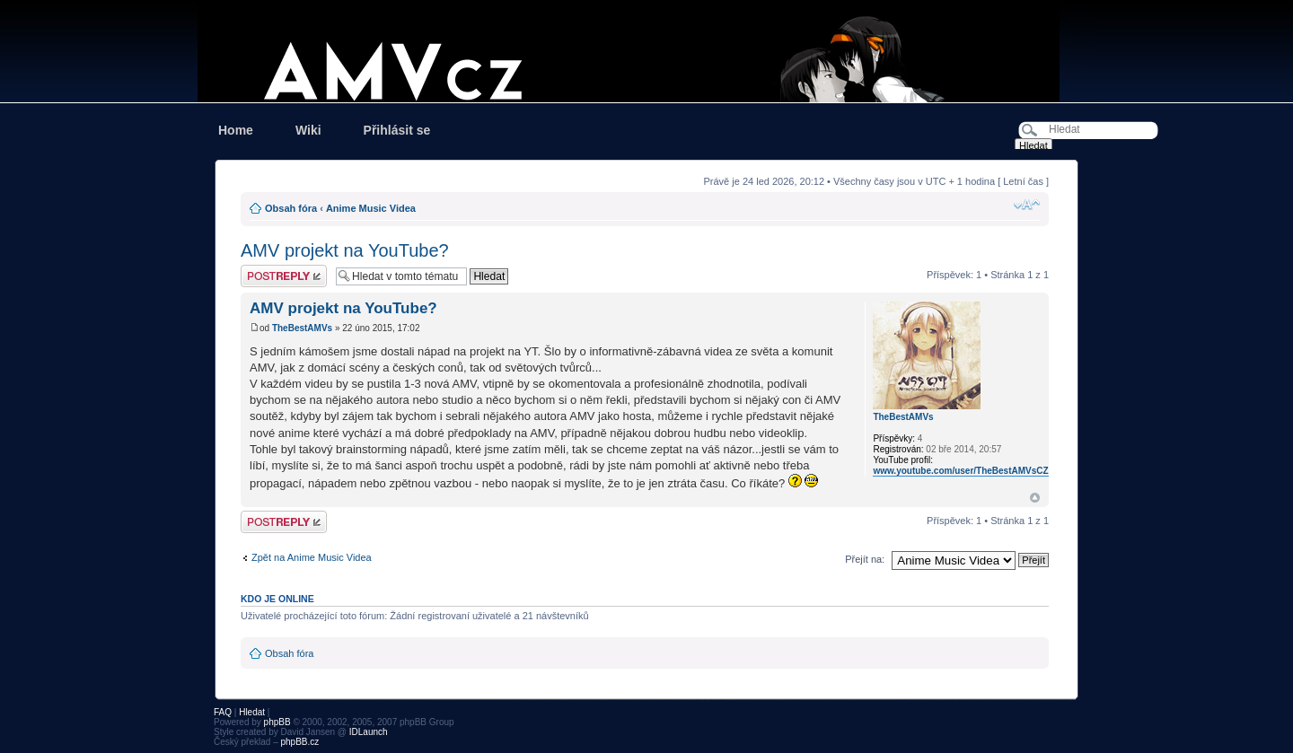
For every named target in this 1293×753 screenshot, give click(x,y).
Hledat (252, 712)
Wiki (308, 130)
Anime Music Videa (371, 208)
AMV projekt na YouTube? (345, 250)
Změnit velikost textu (1027, 205)
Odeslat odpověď (284, 276)
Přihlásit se (397, 130)
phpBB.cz (299, 742)
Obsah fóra (291, 208)
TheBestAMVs (302, 328)
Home (235, 130)
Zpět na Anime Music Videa (311, 557)
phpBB (277, 722)
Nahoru (1035, 498)
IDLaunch (368, 732)
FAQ (223, 712)
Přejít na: (864, 559)
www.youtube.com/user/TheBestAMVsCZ (960, 471)
